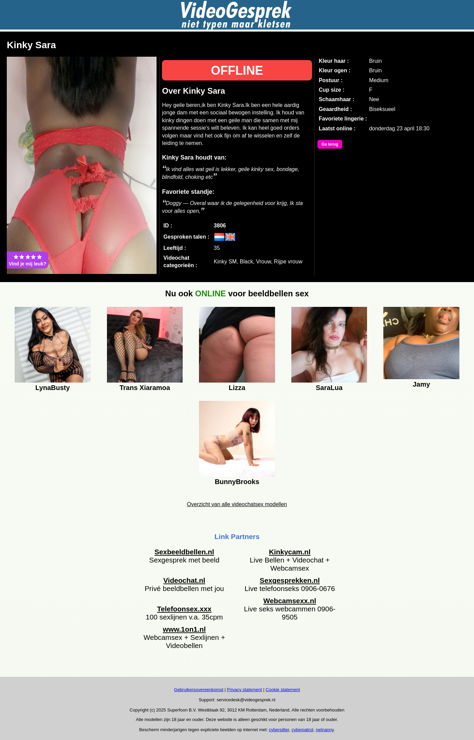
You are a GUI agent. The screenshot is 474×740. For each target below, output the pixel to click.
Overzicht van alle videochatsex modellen (237, 504)
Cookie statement (283, 689)
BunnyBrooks (237, 481)
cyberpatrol (302, 729)
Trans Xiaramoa (145, 387)
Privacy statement (244, 689)
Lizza (237, 387)
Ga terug (330, 144)
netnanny (325, 729)
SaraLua (329, 387)
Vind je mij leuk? (27, 260)
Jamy (421, 384)
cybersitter (279, 729)
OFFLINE (237, 70)
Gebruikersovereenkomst (198, 689)
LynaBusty (52, 387)
